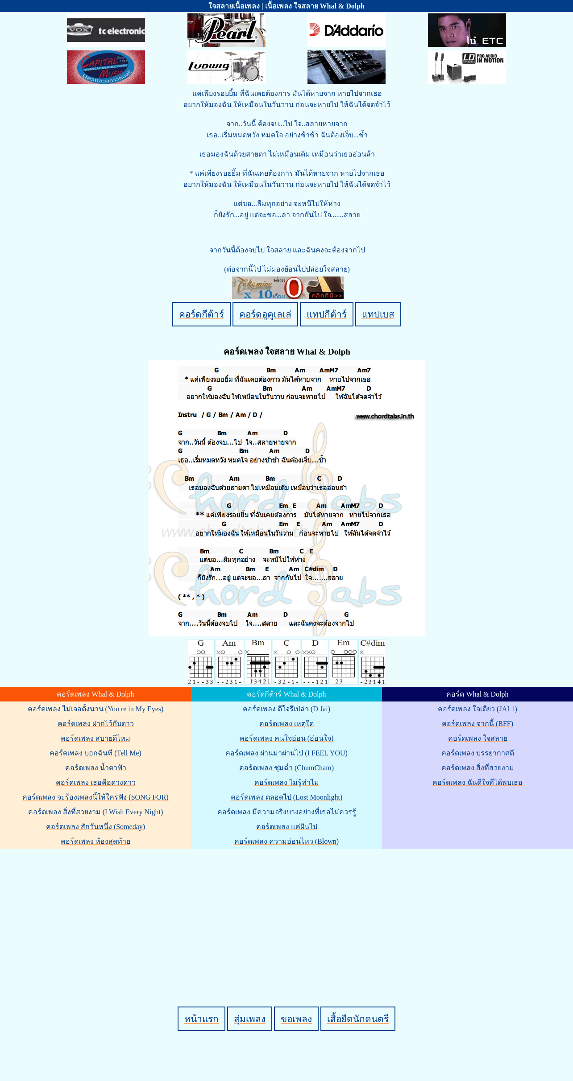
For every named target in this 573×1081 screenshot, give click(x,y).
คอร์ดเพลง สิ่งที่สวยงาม (477, 768)
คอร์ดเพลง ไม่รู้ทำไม (286, 782)
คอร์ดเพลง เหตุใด (286, 723)
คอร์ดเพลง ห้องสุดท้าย (95, 841)
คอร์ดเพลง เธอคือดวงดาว (96, 782)
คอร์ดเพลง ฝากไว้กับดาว (96, 723)
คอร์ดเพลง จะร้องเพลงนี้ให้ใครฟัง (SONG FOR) (95, 797)
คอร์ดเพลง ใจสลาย (477, 738)
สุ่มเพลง (250, 1019)
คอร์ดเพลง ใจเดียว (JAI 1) (477, 709)
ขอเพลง (296, 1019)
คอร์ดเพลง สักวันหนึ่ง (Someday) (95, 826)
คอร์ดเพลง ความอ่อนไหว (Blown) (286, 841)
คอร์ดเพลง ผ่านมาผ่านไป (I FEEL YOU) (286, 753)
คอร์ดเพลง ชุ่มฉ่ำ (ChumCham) (286, 768)
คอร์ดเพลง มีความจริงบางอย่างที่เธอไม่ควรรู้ (286, 812)
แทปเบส (378, 314)
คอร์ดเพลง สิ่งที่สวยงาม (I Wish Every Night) (95, 812)
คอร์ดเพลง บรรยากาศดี (477, 753)
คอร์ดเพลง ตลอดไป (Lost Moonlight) (287, 797)
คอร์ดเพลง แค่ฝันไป (286, 826)
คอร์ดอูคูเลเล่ (265, 314)
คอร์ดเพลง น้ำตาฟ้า (95, 768)
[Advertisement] (288, 912)
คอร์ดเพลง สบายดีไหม (95, 738)
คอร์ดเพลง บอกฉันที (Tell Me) (95, 753)
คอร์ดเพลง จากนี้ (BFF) (477, 723)
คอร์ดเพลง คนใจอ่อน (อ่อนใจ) (287, 738)
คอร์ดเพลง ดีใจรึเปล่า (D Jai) (286, 709)
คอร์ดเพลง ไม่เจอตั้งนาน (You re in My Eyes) (96, 709)
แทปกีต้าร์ (327, 314)
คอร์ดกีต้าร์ (201, 314)
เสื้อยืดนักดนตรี (358, 1019)
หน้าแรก (201, 1019)
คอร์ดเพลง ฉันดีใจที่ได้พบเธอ (477, 782)
